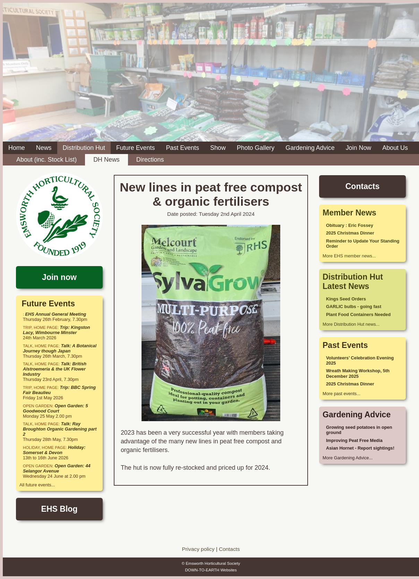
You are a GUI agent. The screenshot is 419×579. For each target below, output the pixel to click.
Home (16, 147)
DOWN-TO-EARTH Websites (211, 570)
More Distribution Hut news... (351, 324)
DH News (106, 159)
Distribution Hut (84, 147)
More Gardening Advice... (348, 457)
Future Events (135, 147)
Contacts (229, 549)
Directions (150, 159)
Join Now (358, 147)
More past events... (341, 393)
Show (218, 147)
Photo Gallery (256, 147)
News (44, 147)
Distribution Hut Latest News (353, 281)
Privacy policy (198, 549)
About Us (395, 147)
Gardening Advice (309, 147)
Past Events (182, 147)
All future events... (37, 484)
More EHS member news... (349, 255)
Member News (349, 212)
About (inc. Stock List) (46, 159)
